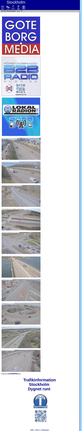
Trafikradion (45, 430)
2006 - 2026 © (39, 430)
